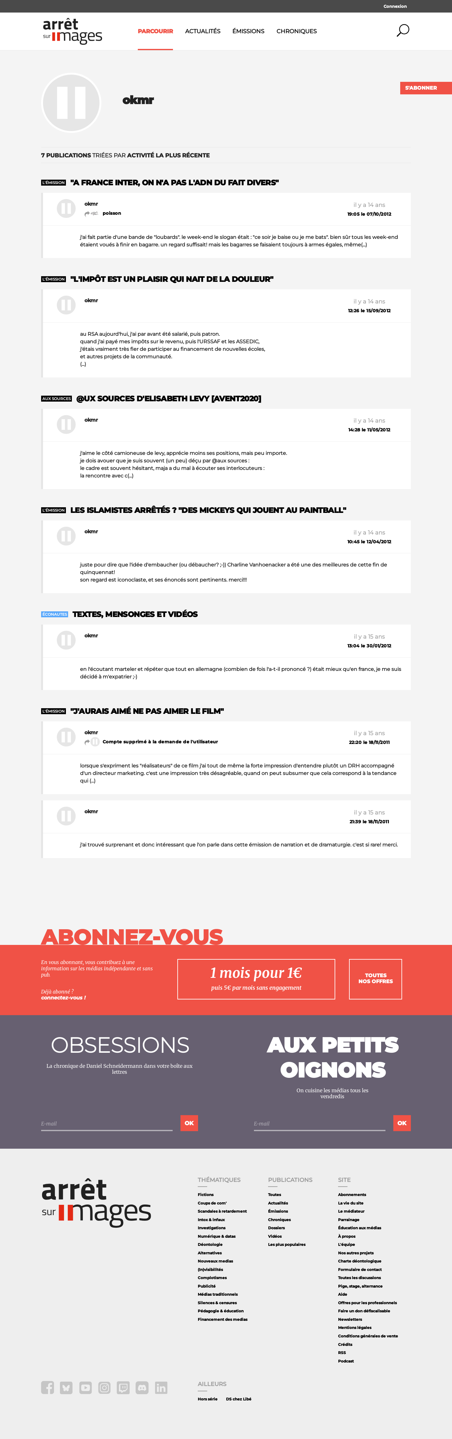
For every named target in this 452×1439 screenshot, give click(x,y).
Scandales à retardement (222, 1211)
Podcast (346, 1361)
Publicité (207, 1286)
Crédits (345, 1344)
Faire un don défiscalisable (364, 1311)
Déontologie (210, 1244)
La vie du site (350, 1203)
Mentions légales (354, 1327)
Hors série (208, 1399)
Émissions (248, 31)
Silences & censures (217, 1302)
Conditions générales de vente (368, 1336)
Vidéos (275, 1236)
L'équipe (346, 1244)
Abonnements (352, 1194)
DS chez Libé (238, 1399)
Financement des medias (222, 1319)
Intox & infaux (211, 1219)
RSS (342, 1352)
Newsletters (350, 1319)
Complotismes (212, 1277)
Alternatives (210, 1253)
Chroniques (297, 31)
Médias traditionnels (218, 1294)
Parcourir (155, 31)
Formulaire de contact (360, 1269)
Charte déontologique (359, 1261)
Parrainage (348, 1219)
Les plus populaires (286, 1244)
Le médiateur (351, 1211)
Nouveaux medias (215, 1261)
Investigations (211, 1228)
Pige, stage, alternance (360, 1286)
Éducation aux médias (359, 1228)
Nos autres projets (356, 1253)
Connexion (395, 6)
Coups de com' (212, 1203)
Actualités (202, 31)
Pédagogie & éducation (221, 1311)
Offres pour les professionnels (367, 1302)
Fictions (205, 1194)
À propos (346, 1236)
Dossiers (276, 1228)
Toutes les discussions (359, 1277)
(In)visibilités (210, 1269)
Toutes (274, 1194)
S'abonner (421, 88)
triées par (125, 155)
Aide (342, 1294)
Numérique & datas (216, 1236)
